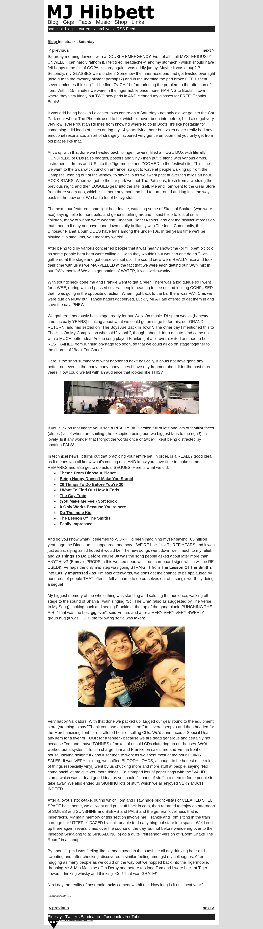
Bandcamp (90, 916)
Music (103, 22)
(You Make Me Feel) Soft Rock (88, 501)
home (53, 29)
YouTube (132, 916)
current (85, 29)
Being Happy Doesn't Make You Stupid (96, 478)
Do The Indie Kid (75, 512)
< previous (59, 50)
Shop (120, 22)
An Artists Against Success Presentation (76, 920)
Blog (53, 22)
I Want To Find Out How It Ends (89, 490)
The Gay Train (73, 495)
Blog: (53, 42)
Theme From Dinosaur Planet (88, 473)
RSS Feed (126, 29)
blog (69, 29)
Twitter (71, 916)
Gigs (68, 22)
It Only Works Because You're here (93, 507)
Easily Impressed (76, 524)
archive (104, 29)
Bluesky (55, 916)
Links (138, 22)
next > (208, 50)
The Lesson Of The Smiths (85, 518)
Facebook (112, 916)
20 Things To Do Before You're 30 (91, 484)
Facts (84, 22)
